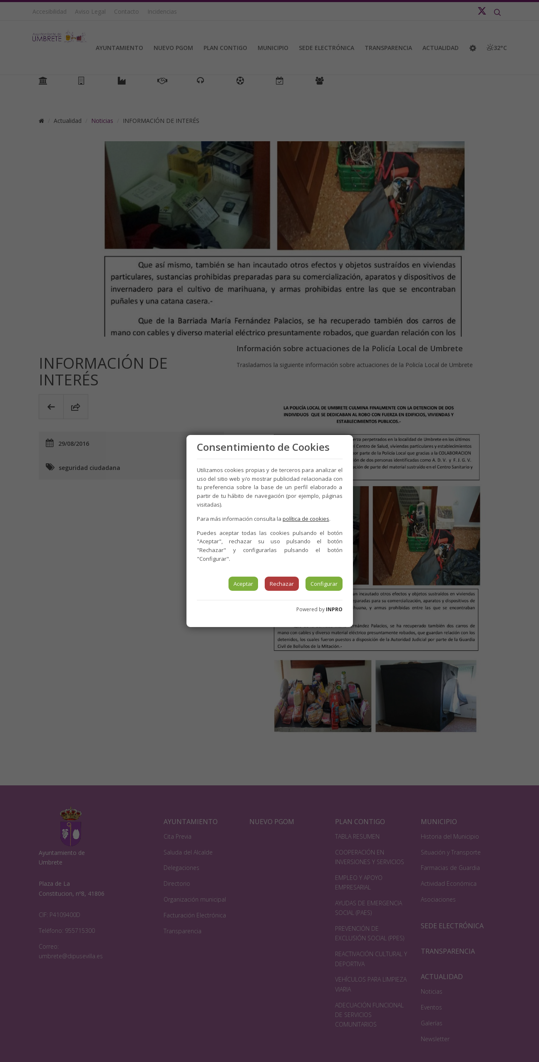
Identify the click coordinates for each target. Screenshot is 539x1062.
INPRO (334, 609)
